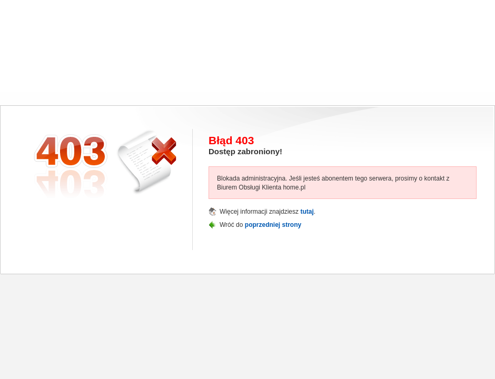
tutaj (306, 211)
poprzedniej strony (273, 224)
